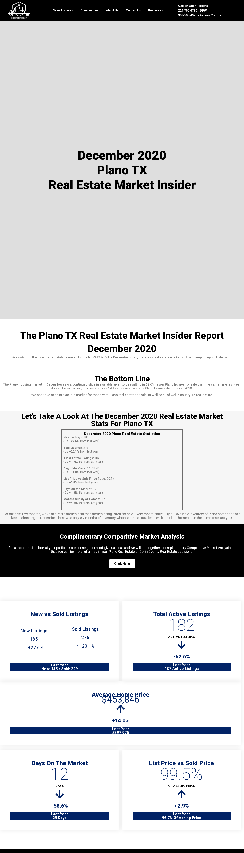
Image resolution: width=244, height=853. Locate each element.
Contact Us (133, 10)
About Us (112, 10)
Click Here (122, 564)
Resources (155, 10)
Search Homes (63, 10)
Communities (89, 10)
